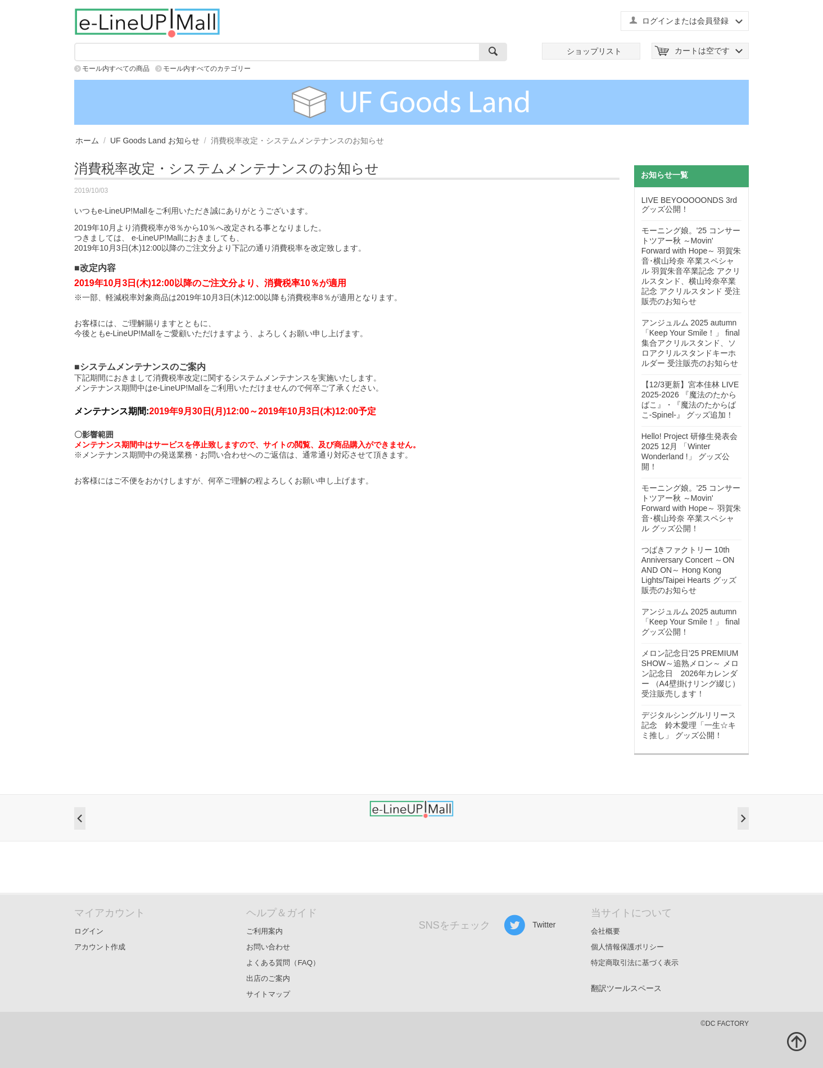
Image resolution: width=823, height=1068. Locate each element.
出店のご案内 (268, 978)
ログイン (88, 931)
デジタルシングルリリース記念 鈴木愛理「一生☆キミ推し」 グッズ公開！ (688, 725)
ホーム (87, 140)
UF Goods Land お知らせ (155, 140)
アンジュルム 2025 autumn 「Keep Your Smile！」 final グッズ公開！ (690, 621)
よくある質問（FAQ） (283, 962)
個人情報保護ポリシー (627, 947)
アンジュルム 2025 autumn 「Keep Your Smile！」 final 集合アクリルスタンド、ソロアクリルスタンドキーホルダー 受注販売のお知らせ (690, 343)
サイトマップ (268, 994)
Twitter (530, 925)
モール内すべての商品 (116, 69)
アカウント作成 (99, 947)
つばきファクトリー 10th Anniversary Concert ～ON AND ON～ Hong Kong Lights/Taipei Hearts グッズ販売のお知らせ (688, 570)
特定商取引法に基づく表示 (635, 962)
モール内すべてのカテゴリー (207, 69)
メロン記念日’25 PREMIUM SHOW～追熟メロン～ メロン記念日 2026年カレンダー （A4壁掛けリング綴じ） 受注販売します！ (690, 673)
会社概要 (605, 931)
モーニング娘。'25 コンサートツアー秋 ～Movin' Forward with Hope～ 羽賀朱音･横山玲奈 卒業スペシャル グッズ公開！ (691, 508)
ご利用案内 (264, 931)
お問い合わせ (268, 947)
